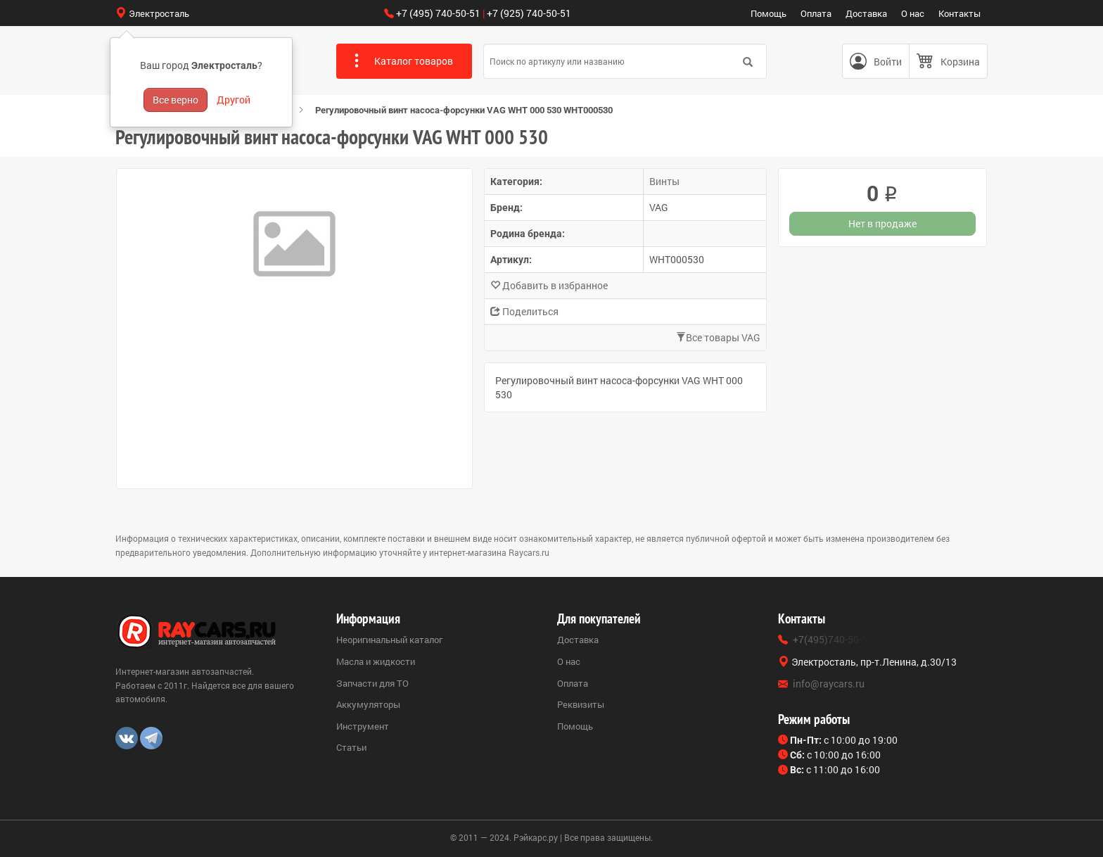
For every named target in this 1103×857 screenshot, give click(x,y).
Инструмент (362, 726)
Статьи (351, 747)
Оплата (816, 13)
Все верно (175, 99)
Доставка (866, 13)
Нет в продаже (882, 223)
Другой (233, 99)
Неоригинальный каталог (389, 639)
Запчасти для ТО (372, 683)
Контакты (959, 13)
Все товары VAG (718, 337)
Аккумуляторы (368, 704)
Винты (664, 181)
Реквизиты (580, 704)
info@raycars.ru (829, 683)
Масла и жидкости (375, 661)
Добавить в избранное (549, 285)
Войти (888, 61)
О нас (912, 13)
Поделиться (524, 311)
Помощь (768, 13)
